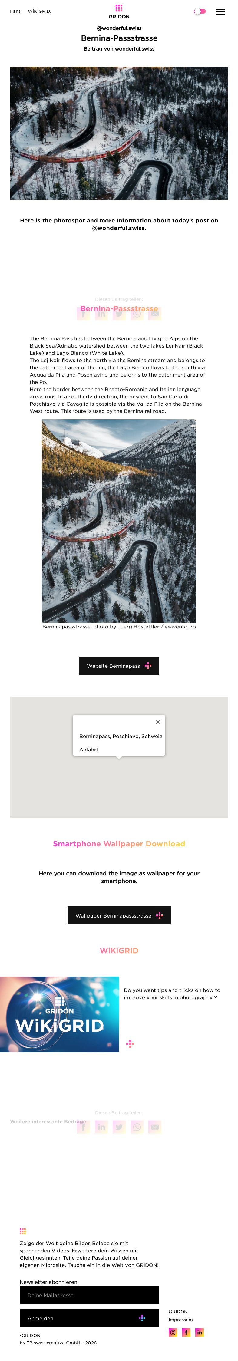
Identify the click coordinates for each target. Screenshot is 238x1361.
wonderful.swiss (134, 48)
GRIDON (178, 1311)
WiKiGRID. (39, 11)
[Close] (158, 722)
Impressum (181, 1319)
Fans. (16, 11)
